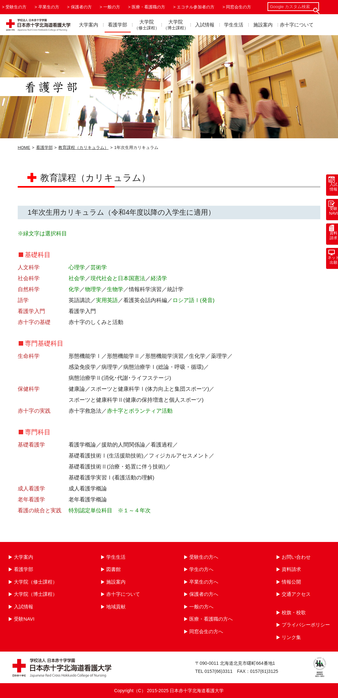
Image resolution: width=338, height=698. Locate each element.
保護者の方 (81, 7)
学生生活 (233, 24)
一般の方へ (201, 606)
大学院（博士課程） (35, 594)
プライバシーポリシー (306, 624)
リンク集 (291, 637)
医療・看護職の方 (148, 7)
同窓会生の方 (238, 7)
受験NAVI (24, 619)
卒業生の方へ (203, 582)
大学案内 (88, 24)
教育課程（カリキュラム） (83, 147)
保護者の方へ (203, 594)
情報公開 (291, 582)
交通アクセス (296, 594)
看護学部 (117, 24)
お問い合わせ (296, 557)
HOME (24, 147)
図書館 (113, 569)
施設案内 (263, 24)
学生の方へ (201, 569)
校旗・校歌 (294, 612)
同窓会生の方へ (206, 631)
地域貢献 (116, 606)
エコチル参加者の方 (195, 7)
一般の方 (111, 7)
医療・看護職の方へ (211, 619)
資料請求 (291, 569)
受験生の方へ (203, 557)
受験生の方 (15, 7)
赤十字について (297, 24)
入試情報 (204, 24)
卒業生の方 (48, 7)
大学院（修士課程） (35, 582)
